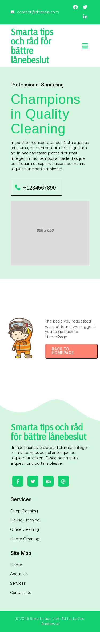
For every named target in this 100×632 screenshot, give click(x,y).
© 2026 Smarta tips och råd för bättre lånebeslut (50, 621)
